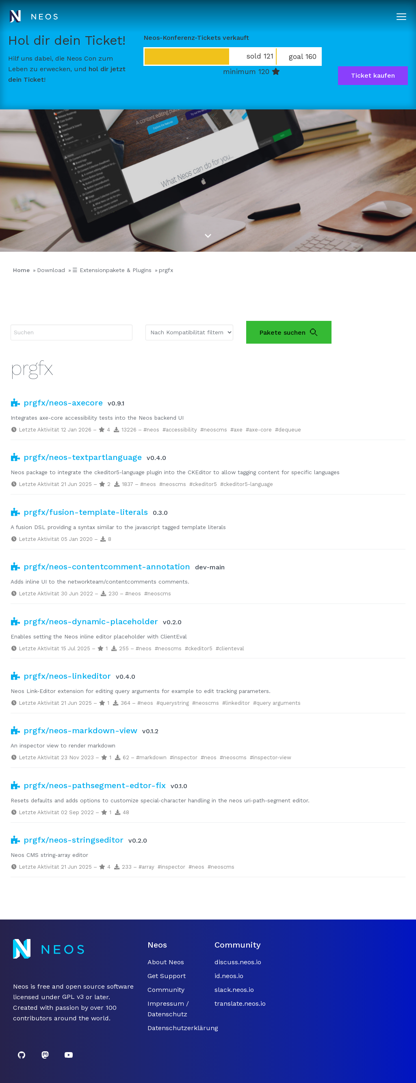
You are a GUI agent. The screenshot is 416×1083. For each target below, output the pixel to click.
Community (165, 990)
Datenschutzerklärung (182, 1028)
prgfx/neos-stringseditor (67, 840)
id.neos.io (228, 976)
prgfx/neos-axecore (57, 402)
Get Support (166, 976)
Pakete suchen (288, 332)
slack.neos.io (234, 990)
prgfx (166, 270)
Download (51, 270)
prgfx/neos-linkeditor (61, 676)
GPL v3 (73, 997)
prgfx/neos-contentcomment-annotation (100, 566)
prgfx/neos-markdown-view (74, 730)
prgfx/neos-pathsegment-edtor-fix (88, 785)
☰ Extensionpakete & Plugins (112, 270)
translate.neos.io (240, 1003)
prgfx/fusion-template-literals (79, 512)
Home (21, 270)
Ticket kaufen (373, 75)
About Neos (165, 962)
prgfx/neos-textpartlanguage (76, 457)
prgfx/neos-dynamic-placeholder (84, 621)
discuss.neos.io (237, 962)
